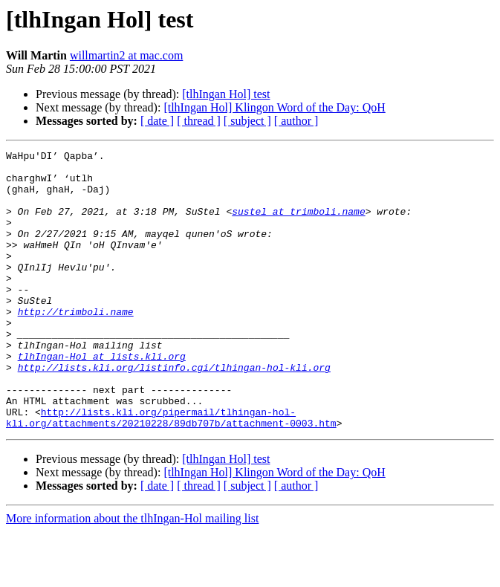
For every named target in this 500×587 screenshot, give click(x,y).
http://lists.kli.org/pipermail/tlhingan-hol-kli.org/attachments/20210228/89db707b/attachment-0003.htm (171, 471)
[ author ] (296, 120)
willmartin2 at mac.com (126, 55)
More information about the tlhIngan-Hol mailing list (132, 574)
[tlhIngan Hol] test (226, 94)
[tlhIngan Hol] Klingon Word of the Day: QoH (274, 107)
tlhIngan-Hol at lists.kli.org (102, 398)
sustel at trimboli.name (298, 224)
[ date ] (157, 120)
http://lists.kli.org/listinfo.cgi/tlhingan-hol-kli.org (174, 411)
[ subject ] (247, 120)
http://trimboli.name (76, 344)
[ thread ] (199, 120)
